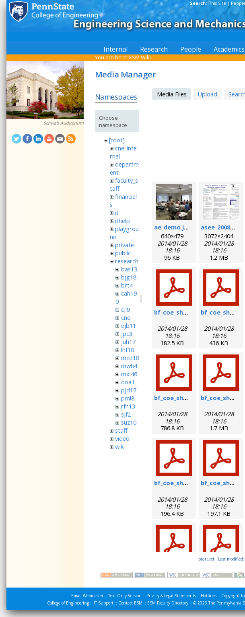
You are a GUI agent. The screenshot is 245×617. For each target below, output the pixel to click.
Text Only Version (125, 595)
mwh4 (129, 366)
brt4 (127, 285)
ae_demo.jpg (172, 227)
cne (125, 317)
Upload (207, 94)
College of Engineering (68, 603)
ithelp (122, 221)
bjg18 (128, 277)
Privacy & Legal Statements (171, 595)
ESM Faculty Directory (167, 603)
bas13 (129, 269)
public (123, 253)
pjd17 (128, 390)
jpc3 (126, 333)
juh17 (128, 342)
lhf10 (127, 350)
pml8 (127, 398)
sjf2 (126, 414)
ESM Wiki (140, 57)
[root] (117, 140)
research (126, 261)
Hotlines (208, 595)
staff (121, 430)
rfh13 (128, 406)
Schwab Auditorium (63, 123)
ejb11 (128, 325)
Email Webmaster (87, 595)
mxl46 (129, 374)
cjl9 (125, 309)
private (124, 245)
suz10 (128, 422)
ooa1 (128, 382)
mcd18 (130, 358)
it (117, 212)
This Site (217, 3)
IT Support (103, 603)
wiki (120, 446)
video (122, 438)
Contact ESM (130, 603)
